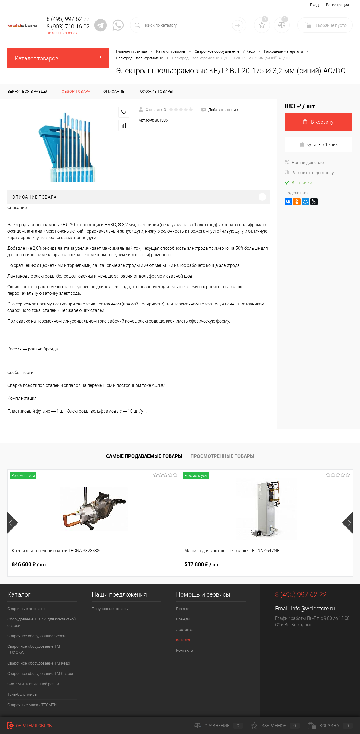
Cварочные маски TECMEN (32, 704)
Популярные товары (110, 608)
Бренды (183, 619)
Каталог (183, 640)
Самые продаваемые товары (144, 456)
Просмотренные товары (222, 456)
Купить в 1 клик (318, 144)
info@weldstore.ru (313, 608)
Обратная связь (29, 725)
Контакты (185, 650)
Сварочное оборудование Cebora (37, 636)
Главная (183, 608)
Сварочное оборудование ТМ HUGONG (33, 649)
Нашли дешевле (304, 162)
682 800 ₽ (259, 564)
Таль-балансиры (22, 694)
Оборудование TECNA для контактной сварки (41, 622)
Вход (314, 4)
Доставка (184, 629)
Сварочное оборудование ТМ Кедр (38, 663)
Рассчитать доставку (309, 172)
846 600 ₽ (29, 564)
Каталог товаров (58, 58)
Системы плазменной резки (33, 684)
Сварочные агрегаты (26, 608)
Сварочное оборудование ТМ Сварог (40, 673)
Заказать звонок (62, 33)
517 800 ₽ (144, 564)
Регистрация (337, 4)
